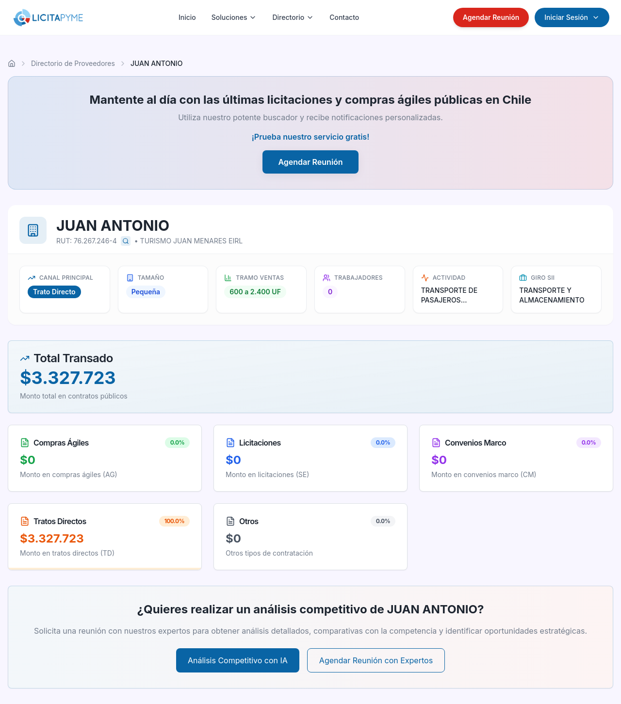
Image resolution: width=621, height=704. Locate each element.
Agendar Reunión (491, 17)
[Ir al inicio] (12, 63)
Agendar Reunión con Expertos (376, 660)
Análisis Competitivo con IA (238, 660)
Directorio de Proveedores (73, 63)
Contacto (344, 17)
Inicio (187, 17)
